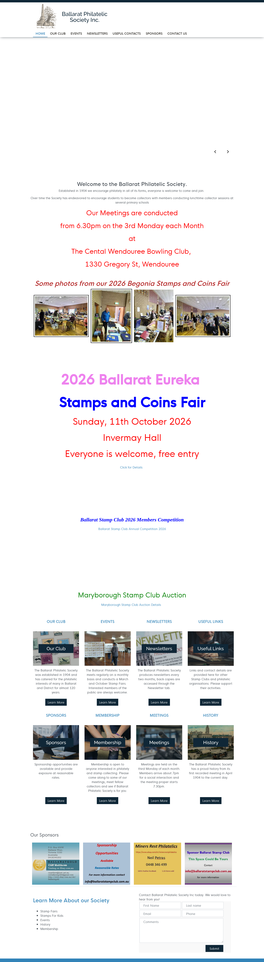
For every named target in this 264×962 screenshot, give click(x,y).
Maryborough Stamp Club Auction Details (131, 470)
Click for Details (131, 332)
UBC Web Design (60, 933)
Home (106, 854)
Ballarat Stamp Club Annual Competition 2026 (132, 394)
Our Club (108, 859)
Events (106, 865)
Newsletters (110, 871)
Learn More (56, 568)
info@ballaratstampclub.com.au (203, 865)
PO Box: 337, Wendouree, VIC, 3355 (197, 858)
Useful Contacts (113, 877)
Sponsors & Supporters (110, 885)
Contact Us (110, 893)
